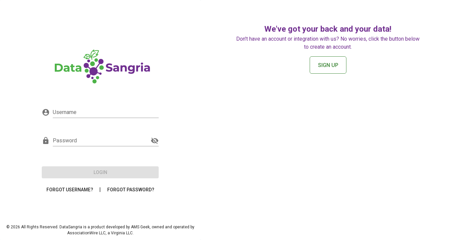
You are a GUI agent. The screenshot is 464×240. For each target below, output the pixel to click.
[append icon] (155, 141)
